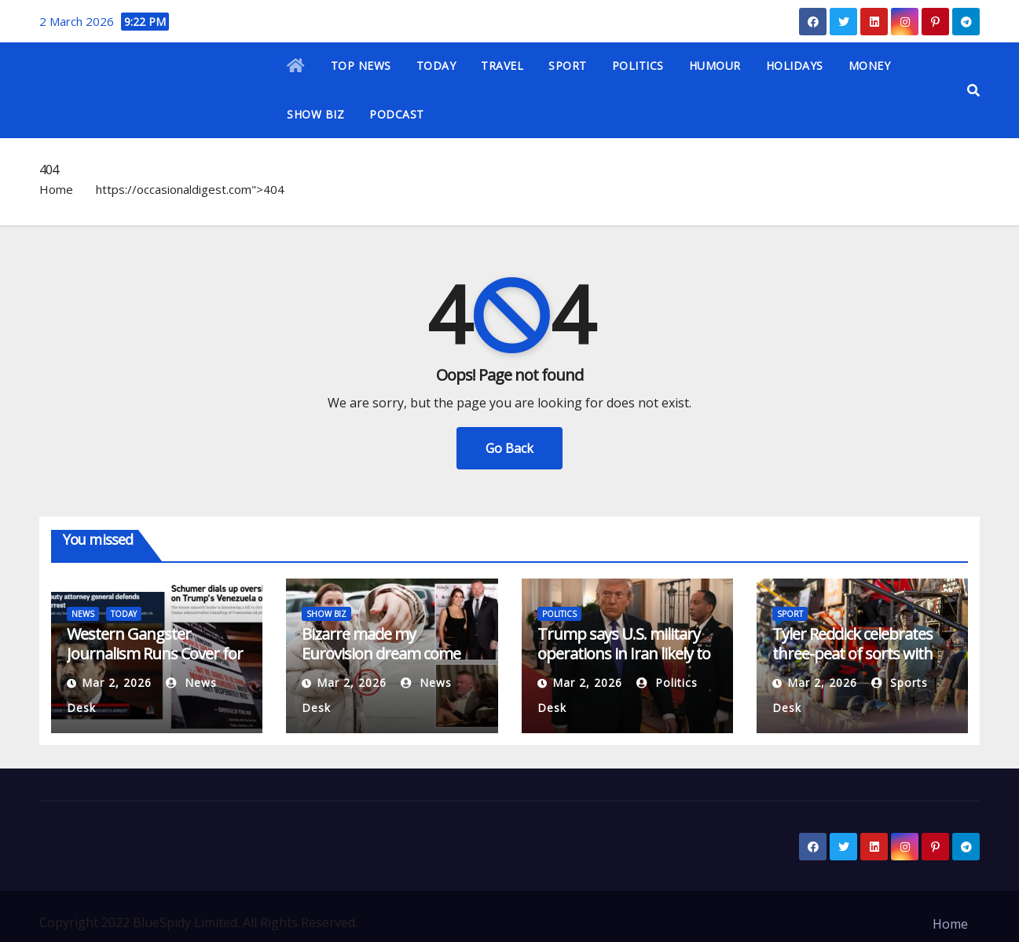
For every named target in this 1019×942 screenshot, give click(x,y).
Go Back (509, 448)
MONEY (870, 65)
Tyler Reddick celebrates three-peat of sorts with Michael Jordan (852, 653)
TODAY (436, 65)
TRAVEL (502, 65)
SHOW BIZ (315, 114)
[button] (973, 90)
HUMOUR (715, 65)
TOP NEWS (361, 65)
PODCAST (396, 114)
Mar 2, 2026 (117, 682)
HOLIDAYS (794, 65)
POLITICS (638, 65)
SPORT (567, 65)
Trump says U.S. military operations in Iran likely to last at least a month (623, 653)
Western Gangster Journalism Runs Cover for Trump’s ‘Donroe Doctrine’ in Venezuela (155, 663)
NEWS (82, 613)
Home (56, 189)
